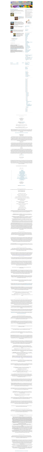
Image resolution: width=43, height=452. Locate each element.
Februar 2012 (16, 38)
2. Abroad (26, 37)
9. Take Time (26, 43)
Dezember (27, 92)
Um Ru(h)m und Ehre (27, 64)
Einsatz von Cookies (22, 174)
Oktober (27, 94)
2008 (26, 111)
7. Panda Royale (26, 41)
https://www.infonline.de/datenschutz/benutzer (21, 313)
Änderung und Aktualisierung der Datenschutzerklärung (22, 178)
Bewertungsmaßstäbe (30, 17)
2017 (26, 87)
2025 (26, 80)
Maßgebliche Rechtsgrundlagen (22, 172)
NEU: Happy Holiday (27, 34)
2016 (26, 88)
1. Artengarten (26, 36)
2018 (26, 86)
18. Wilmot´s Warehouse (27, 50)
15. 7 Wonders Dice (27, 48)
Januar (27, 107)
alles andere (26, 30)
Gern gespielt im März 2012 (14, 9)
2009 (26, 110)
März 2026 (26, 67)
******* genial (26, 76)
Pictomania (27, 102)
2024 (26, 81)
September (27, 95)
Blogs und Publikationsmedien (22, 175)
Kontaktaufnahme (22, 176)
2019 (26, 85)
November (27, 93)
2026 (26, 79)
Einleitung (22, 170)
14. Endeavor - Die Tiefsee (27, 47)
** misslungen (26, 72)
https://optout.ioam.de (13, 312)
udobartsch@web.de (23, 122)
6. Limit (26, 40)
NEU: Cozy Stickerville (27, 33)
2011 (26, 108)
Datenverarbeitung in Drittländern (22, 173)
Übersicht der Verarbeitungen (22, 171)
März (26, 100)
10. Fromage (26, 44)
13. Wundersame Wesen (27, 46)
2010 (26, 109)
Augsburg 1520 (26, 63)
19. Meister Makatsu (27, 51)
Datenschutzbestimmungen (19, 48)
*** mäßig (26, 73)
